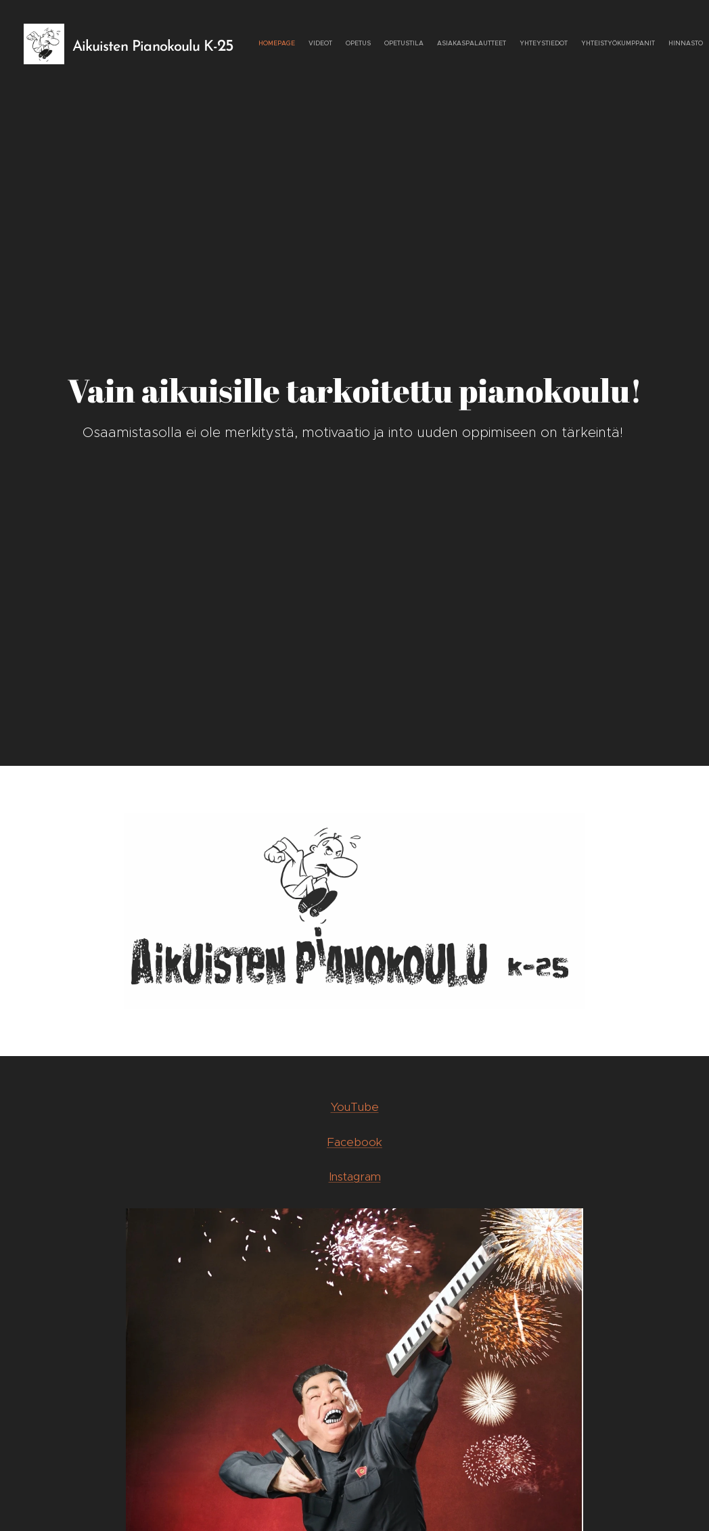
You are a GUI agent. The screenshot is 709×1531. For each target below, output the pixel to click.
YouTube (355, 1106)
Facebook (354, 1141)
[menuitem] (592, 44)
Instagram (355, 1176)
